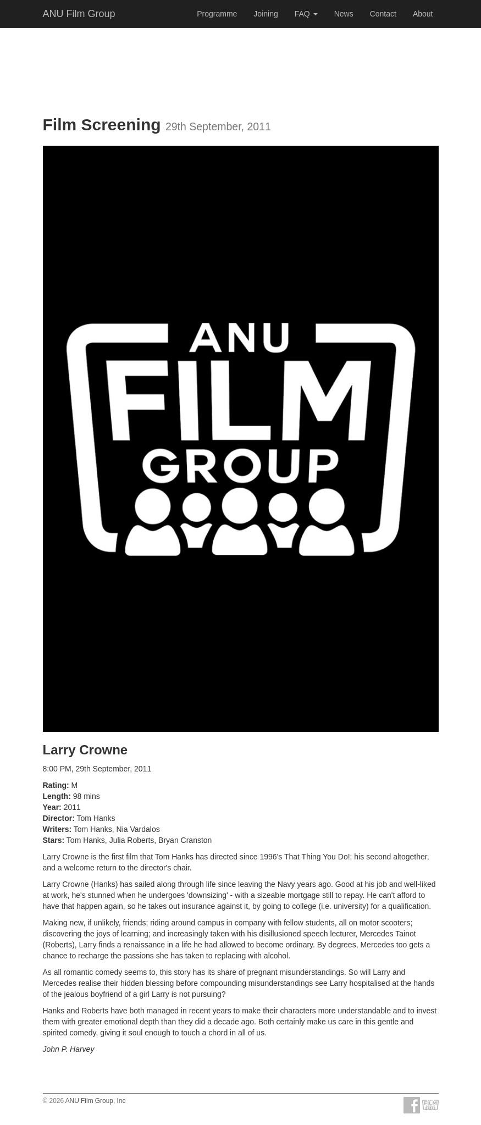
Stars (52, 840)
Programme (217, 13)
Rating (55, 785)
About (423, 13)
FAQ (306, 13)
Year (51, 807)
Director (58, 818)
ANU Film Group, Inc (95, 1101)
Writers (56, 829)
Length (56, 796)
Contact (383, 13)
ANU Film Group (79, 13)
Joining (265, 13)
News (343, 13)
